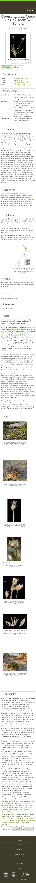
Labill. (19, 85)
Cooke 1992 (29, 239)
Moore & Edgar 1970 (27, 329)
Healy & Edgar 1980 (18, 331)
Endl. (21, 82)
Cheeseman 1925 (14, 329)
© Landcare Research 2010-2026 (18, 880)
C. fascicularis (29, 199)
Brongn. (21, 78)
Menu (30, 10)
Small (18, 80)
